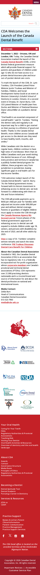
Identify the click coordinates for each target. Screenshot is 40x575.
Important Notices (13, 567)
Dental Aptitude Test (10, 489)
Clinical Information (11, 522)
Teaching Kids (7, 438)
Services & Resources (12, 498)
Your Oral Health (10, 424)
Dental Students (8, 491)
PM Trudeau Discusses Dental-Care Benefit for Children (17, 245)
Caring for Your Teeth (11, 428)
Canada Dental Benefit (12, 62)
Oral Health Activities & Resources (16, 443)
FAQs (3, 431)
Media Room (6, 468)
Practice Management (12, 527)
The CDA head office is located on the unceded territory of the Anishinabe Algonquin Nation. (20, 547)
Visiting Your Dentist (10, 440)
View (3, 239)
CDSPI (3, 505)
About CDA (7, 457)
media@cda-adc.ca (10, 302)
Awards (4, 461)
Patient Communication (13, 525)
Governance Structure (11, 466)
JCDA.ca (4, 502)
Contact (4, 463)
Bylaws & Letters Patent (13, 520)
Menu (36, 2)
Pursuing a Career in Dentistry (14, 494)
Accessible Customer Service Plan (22, 569)
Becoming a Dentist (11, 485)
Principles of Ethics (9, 470)
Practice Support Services (14, 529)
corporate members (17, 265)
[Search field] (18, 23)
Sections (20, 49)
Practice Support (12, 516)
